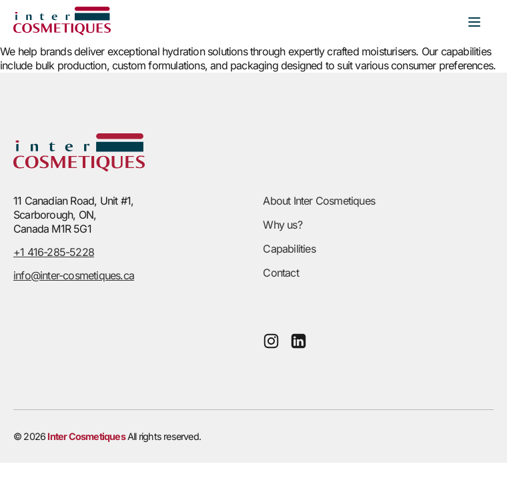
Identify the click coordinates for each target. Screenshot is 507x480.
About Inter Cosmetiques (319, 200)
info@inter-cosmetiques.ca (73, 275)
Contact (280, 272)
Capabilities (289, 248)
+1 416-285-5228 (53, 252)
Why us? (282, 224)
